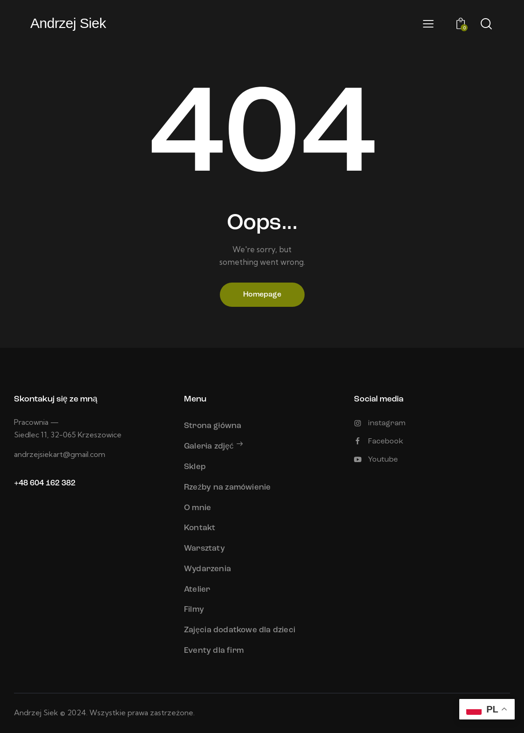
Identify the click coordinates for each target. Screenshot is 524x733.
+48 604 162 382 (44, 483)
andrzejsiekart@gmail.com (59, 454)
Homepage (262, 294)
